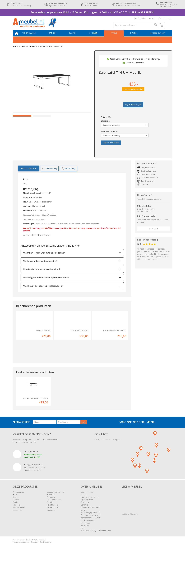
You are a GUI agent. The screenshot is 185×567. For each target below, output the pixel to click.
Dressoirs (51, 507)
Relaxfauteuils (52, 514)
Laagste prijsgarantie (89, 507)
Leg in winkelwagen (133, 109)
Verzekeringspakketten (90, 522)
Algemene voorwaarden (90, 527)
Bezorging (85, 512)
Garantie (84, 514)
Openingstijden (87, 509)
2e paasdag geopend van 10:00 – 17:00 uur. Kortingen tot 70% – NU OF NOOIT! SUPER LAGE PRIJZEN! (92, 12)
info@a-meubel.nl (146, 220)
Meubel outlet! (157, 37)
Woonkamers (32, 37)
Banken (55, 37)
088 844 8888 (144, 210)
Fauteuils (16, 514)
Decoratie (51, 519)
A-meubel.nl (42, 549)
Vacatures (85, 535)
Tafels (115, 37)
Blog (82, 537)
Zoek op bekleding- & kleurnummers (96, 540)
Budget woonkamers (55, 501)
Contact (153, 233)
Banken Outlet (53, 517)
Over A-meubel (139, 19)
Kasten (75, 37)
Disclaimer (34, 552)
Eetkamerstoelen (54, 509)
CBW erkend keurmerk (90, 517)
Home (15, 51)
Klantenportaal (165, 19)
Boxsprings (17, 519)
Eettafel (50, 512)
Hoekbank (51, 504)
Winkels (152, 19)
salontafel (32, 51)
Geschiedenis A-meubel (90, 525)
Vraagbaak (85, 532)
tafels (22, 51)
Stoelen (95, 37)
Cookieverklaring (87, 530)
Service (84, 519)
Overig (134, 37)
